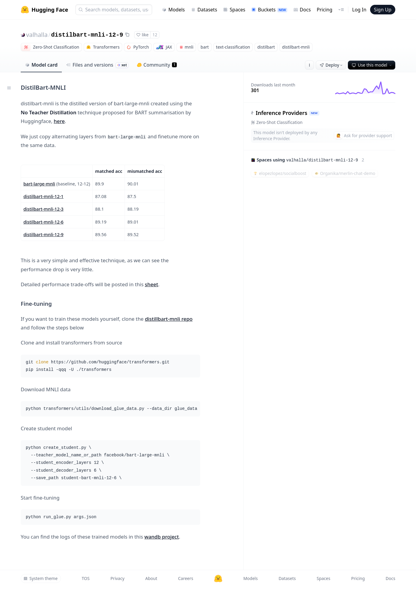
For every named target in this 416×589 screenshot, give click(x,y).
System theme (40, 578)
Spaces (234, 9)
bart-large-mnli (39, 184)
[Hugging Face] (218, 578)
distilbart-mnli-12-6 (43, 222)
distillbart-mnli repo (169, 318)
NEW (314, 113)
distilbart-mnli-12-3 (43, 209)
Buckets (269, 9)
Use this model (372, 65)
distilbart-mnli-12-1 (43, 196)
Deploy (332, 65)
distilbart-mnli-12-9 (87, 35)
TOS (85, 578)
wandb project (161, 536)
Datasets (204, 9)
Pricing (324, 9)
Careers (185, 578)
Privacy (117, 578)
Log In (359, 9)
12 (154, 35)
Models (173, 9)
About (151, 578)
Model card (41, 65)
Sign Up (382, 9)
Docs (302, 9)
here (59, 121)
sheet (151, 284)
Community (157, 65)
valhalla (37, 35)
